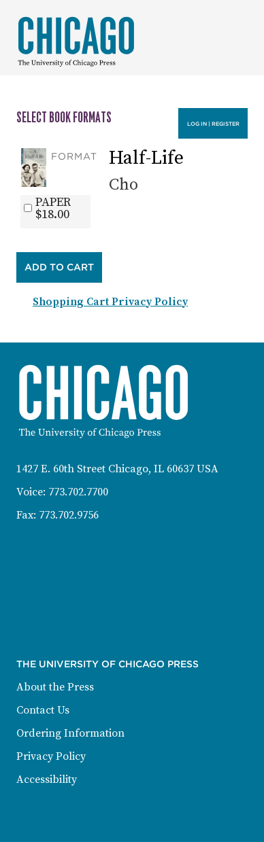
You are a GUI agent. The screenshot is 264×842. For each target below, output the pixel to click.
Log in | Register (213, 123)
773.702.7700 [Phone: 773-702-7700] (78, 492)
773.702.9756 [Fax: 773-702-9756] (69, 515)
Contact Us (42, 710)
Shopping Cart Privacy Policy (110, 302)
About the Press (55, 687)
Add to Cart (59, 267)
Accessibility (46, 779)
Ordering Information (70, 733)
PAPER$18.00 (53, 208)
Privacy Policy (51, 756)
